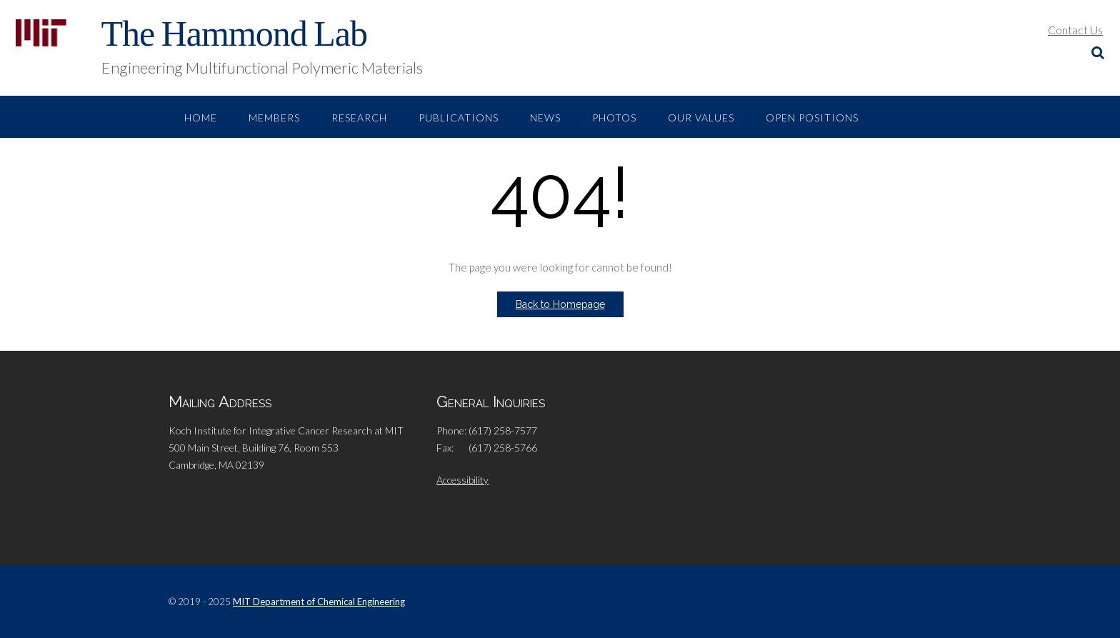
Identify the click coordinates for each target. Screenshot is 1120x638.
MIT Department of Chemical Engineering (319, 601)
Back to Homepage (560, 304)
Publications (459, 117)
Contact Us (1075, 29)
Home (200, 117)
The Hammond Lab (234, 34)
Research (359, 117)
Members (274, 117)
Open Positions (812, 117)
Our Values (701, 117)
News (545, 117)
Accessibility (462, 480)
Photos (614, 117)
